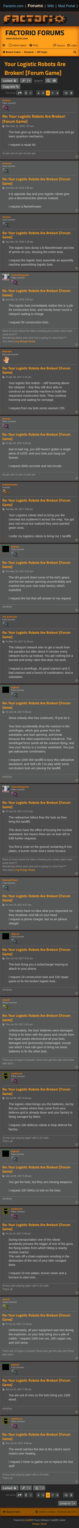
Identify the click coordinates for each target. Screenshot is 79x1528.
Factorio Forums (34, 32)
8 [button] (57, 93)
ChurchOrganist (20, 275)
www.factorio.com (17, 38)
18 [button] (66, 93)
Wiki (50, 6)
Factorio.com (13, 6)
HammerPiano (10, 880)
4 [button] (38, 93)
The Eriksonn (9, 617)
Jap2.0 (5, 1000)
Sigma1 (15, 546)
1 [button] (30, 93)
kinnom (6, 100)
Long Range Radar (24, 341)
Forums (35, 5)
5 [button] (43, 93)
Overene (7, 163)
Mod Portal (66, 6)
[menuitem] (17, 45)
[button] (19, 93)
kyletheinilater (10, 484)
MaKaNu (7, 351)
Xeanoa (6, 217)
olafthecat (16, 1073)
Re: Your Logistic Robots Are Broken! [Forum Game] (33, 119)
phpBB (28, 1520)
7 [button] (52, 93)
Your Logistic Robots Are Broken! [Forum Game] (35, 68)
